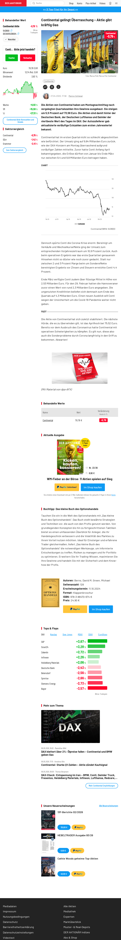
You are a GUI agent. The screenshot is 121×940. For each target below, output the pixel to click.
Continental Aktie (11, 26)
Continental (49, 81)
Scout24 (44, 647)
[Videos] (102, 3)
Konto (113, 495)
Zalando (44, 652)
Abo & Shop (70, 937)
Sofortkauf (67, 487)
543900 (7, 30)
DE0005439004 (11, 33)
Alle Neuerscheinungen (108, 805)
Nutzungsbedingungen (16, 916)
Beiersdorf (45, 673)
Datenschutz (10, 921)
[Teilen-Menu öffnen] (45, 87)
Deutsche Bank (48, 668)
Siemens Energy (48, 683)
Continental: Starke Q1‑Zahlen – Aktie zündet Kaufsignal (74, 764)
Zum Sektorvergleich (14, 150)
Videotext (9, 937)
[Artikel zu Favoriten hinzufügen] (58, 87)
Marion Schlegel (76, 96)
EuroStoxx (102, 634)
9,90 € (63, 850)
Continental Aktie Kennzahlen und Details (20, 120)
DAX (43, 634)
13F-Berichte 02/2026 (70, 812)
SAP (42, 641)
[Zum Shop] (71, 3)
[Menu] (117, 3)
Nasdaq (53, 634)
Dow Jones (67, 634)
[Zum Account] (79, 3)
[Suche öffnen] (33, 3)
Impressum (9, 911)
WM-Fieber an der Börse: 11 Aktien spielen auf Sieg (79, 479)
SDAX (90, 634)
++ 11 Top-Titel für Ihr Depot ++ (60, 9)
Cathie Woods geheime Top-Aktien (77, 858)
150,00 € (64, 827)
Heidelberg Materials (50, 662)
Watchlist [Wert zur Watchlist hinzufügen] (11, 39)
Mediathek (70, 911)
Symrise (44, 678)
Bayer (43, 688)
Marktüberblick (72, 921)
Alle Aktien (70, 906)
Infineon (45, 657)
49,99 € (64, 873)
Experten (69, 916)
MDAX (80, 634)
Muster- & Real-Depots (77, 927)
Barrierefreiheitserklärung (18, 927)
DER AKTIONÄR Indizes (77, 932)
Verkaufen (27, 57)
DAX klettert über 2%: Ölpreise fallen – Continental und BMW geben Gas (76, 753)
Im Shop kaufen (93, 487)
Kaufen (12, 57)
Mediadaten (10, 906)
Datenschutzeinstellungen (18, 932)
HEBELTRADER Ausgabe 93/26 (75, 835)
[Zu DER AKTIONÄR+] (91, 3)
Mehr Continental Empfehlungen (102, 785)
